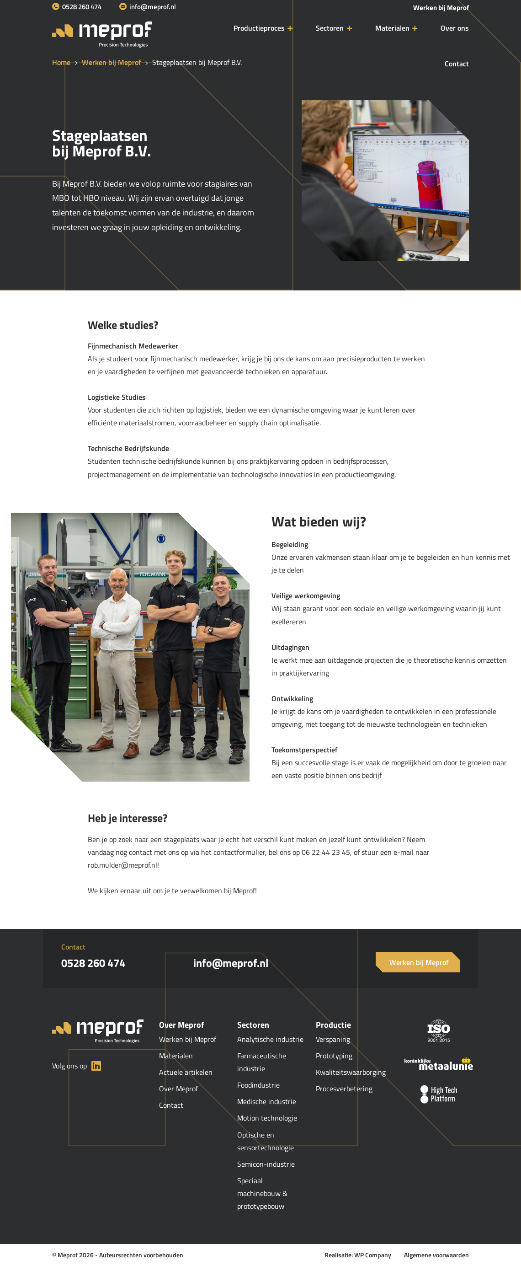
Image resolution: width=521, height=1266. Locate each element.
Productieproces (259, 27)
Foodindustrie (259, 1084)
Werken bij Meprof (441, 7)
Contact (457, 63)
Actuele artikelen (186, 1072)
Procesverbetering (344, 1088)
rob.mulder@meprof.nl (122, 864)
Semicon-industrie (267, 1164)
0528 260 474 (76, 6)
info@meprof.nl (147, 6)
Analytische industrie (270, 1039)
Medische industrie (267, 1101)
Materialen (392, 27)
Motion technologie (267, 1117)
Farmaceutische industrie (261, 1062)
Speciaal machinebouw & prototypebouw (262, 1193)
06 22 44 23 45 (326, 852)
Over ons (455, 27)
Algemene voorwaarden (436, 1255)
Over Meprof (178, 1088)
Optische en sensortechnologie (265, 1141)
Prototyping (334, 1055)
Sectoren (330, 27)
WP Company (372, 1255)
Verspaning (333, 1039)
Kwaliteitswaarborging (351, 1072)
